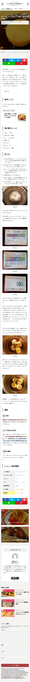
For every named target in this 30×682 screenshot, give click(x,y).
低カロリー (18, 482)
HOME (4, 52)
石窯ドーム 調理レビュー (19, 8)
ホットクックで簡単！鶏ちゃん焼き (22, 593)
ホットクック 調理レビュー (7, 8)
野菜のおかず (6, 23)
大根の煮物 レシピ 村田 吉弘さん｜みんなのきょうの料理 (10, 115)
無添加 (23, 482)
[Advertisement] (15, 40)
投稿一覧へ (14, 578)
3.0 (22, 493)
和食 (17, 478)
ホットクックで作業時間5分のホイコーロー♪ (22, 613)
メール (3, 651)
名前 (2, 644)
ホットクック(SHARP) (16, 21)
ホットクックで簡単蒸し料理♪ (22, 603)
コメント (3, 629)
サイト (2, 657)
